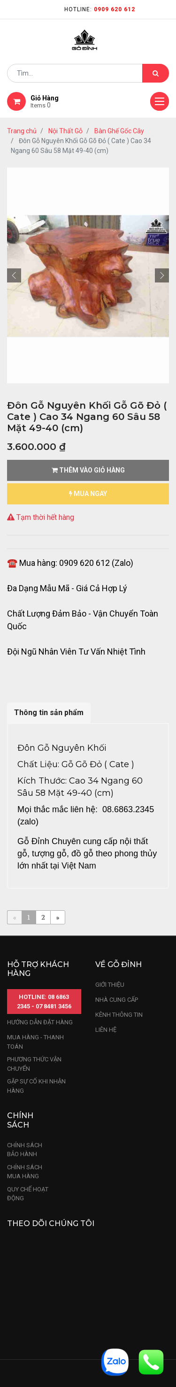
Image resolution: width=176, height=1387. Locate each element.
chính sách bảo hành (24, 1043)
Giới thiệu (110, 878)
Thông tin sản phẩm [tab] (49, 507)
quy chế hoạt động (27, 1087)
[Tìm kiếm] (155, 73)
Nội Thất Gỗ (65, 131)
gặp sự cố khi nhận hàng (36, 980)
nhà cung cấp (116, 893)
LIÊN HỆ (105, 923)
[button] (14, 167)
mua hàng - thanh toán (35, 936)
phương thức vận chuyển (34, 958)
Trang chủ (22, 131)
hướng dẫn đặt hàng (40, 916)
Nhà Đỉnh (131, 1352)
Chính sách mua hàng (24, 1065)
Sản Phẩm (72, 1352)
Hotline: (99, 9)
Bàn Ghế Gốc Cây (119, 131)
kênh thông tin (119, 908)
